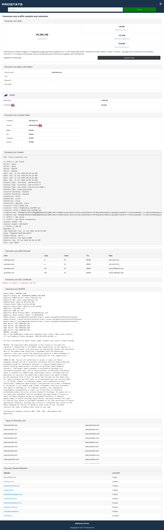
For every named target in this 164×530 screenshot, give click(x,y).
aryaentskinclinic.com (11, 486)
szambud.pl (8, 516)
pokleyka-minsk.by (10, 507)
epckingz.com (9, 481)
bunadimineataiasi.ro (11, 511)
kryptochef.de (9, 490)
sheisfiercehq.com (10, 499)
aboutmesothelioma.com (13, 503)
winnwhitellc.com (10, 477)
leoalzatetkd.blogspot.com (13, 494)
